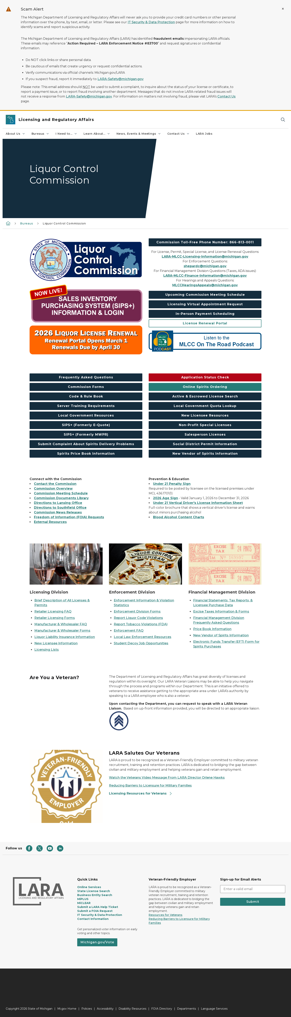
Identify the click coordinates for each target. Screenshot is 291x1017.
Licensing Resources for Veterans (140, 793)
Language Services (214, 1008)
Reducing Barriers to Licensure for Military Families (150, 785)
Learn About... (97, 133)
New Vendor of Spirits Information (221, 635)
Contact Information (93, 919)
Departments (186, 1008)
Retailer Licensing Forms (54, 618)
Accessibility (105, 1008)
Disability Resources (132, 1008)
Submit (252, 902)
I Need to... (66, 133)
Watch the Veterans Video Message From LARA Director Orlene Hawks (167, 777)
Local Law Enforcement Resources (142, 637)
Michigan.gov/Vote (97, 942)
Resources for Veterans (165, 915)
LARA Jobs (204, 133)
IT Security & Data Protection (151, 22)
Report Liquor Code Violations (138, 618)
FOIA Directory (161, 1008)
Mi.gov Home (66, 1008)
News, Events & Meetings (139, 133)
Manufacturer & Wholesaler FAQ (60, 624)
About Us (15, 133)
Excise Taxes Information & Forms (221, 611)
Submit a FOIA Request (95, 911)
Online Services (89, 887)
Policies (86, 1008)
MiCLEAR (84, 903)
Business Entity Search (94, 895)
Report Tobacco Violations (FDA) (141, 624)
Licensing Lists (46, 650)
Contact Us (226, 96)
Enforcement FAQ (129, 630)
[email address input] (252, 889)
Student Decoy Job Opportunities (141, 643)
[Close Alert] (283, 9)
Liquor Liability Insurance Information (64, 637)
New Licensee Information (56, 643)
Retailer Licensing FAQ (52, 611)
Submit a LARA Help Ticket (97, 907)
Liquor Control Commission (64, 223)
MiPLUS (83, 899)
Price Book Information (212, 629)
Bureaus (40, 133)
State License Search (93, 891)
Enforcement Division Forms (137, 611)
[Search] (282, 119)
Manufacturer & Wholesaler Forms (62, 630)
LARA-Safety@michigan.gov (120, 79)
